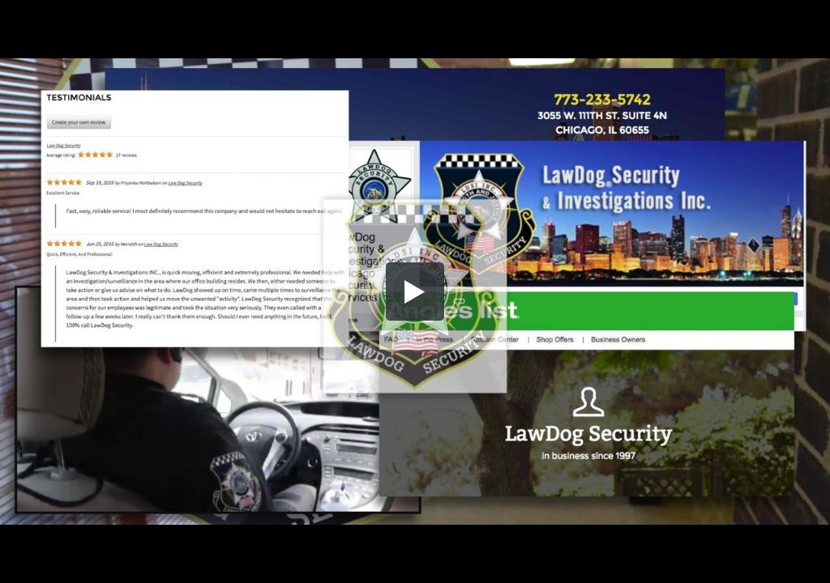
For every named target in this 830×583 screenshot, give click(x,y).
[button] (415, 291)
